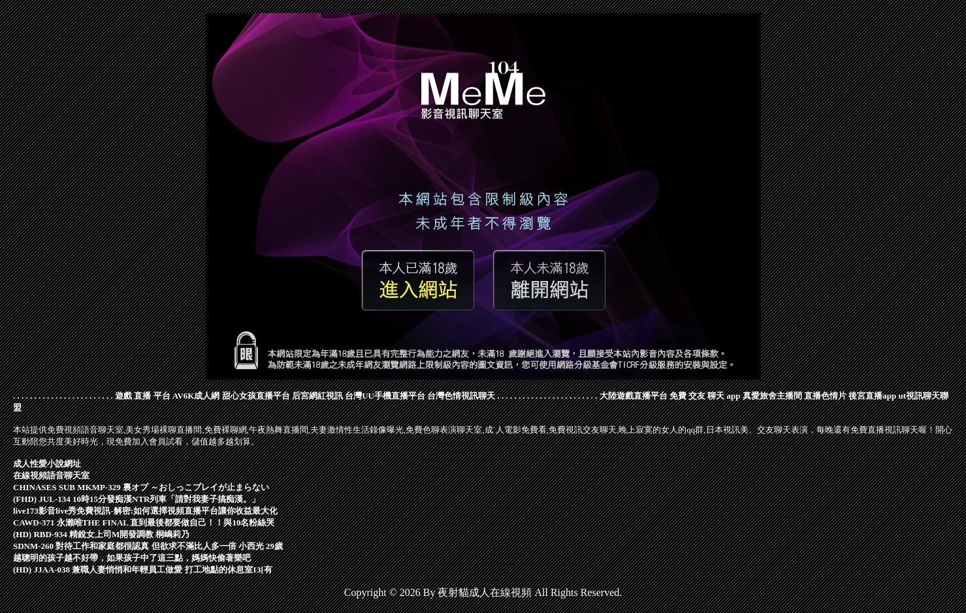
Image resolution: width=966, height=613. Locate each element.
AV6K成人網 (196, 396)
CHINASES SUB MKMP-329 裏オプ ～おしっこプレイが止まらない (141, 487)
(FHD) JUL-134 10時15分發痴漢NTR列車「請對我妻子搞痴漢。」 (136, 499)
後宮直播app (872, 396)
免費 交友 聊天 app (705, 396)
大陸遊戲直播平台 (634, 396)
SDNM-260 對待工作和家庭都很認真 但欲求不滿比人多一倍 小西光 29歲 (148, 546)
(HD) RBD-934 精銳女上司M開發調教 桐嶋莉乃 (101, 534)
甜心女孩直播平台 (256, 396)
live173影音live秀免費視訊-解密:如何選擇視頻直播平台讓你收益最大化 (145, 511)
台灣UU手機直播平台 (385, 396)
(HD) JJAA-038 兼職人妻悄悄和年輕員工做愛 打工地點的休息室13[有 (142, 569)
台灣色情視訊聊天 (461, 396)
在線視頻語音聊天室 (51, 475)
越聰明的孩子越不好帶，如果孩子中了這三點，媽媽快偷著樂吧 (132, 558)
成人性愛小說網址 (47, 464)
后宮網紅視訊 (317, 396)
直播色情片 (825, 396)
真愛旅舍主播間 (772, 396)
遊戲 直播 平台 (142, 396)
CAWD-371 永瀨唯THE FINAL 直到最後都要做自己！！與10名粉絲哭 (144, 522)
